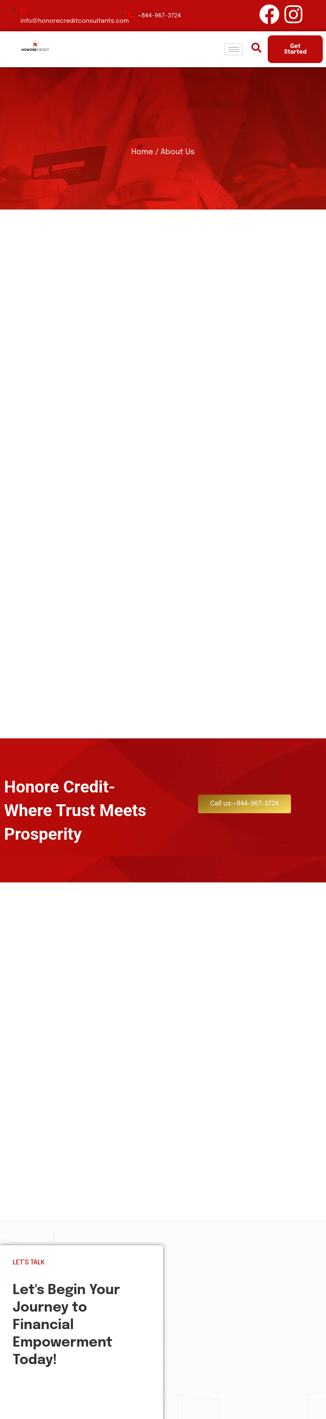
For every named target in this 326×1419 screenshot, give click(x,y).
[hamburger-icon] (234, 49)
